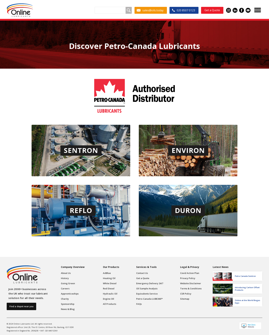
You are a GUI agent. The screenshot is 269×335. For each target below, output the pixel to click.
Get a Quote (142, 278)
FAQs (139, 303)
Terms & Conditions (191, 288)
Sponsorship (67, 303)
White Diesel (109, 283)
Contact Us (142, 273)
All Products (109, 303)
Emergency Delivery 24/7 (149, 283)
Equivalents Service (147, 293)
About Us (66, 273)
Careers (65, 288)
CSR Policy (185, 293)
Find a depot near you (21, 306)
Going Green (68, 283)
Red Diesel (108, 288)
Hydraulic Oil (110, 293)
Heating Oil (109, 278)
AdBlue (107, 273)
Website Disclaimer (190, 283)
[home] (20, 10)
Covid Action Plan (189, 273)
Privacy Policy (187, 278)
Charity (65, 298)
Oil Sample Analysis (146, 288)
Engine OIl (108, 298)
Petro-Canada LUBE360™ (149, 298)
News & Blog (68, 309)
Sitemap (184, 298)
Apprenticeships (70, 293)
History (65, 278)
